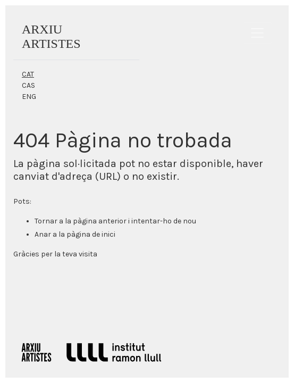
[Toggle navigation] (257, 33)
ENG (29, 96)
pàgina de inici (90, 234)
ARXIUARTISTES (51, 36)
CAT (28, 74)
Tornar (46, 221)
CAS (28, 85)
